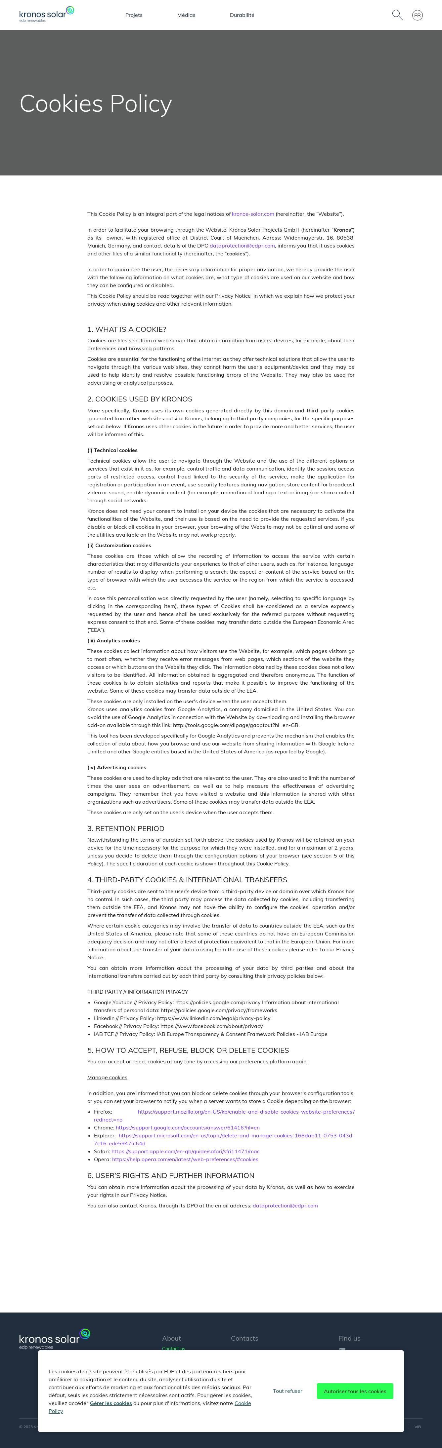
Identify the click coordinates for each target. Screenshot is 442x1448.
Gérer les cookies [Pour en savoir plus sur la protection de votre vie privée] (111, 1403)
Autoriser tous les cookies (355, 1391)
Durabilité (376, 15)
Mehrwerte (333, 15)
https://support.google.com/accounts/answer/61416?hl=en (188, 1127)
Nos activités (160, 15)
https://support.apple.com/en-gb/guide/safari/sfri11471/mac (185, 1151)
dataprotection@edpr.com (242, 245)
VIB (418, 1426)
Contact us (173, 1349)
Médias (293, 15)
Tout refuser (287, 1391)
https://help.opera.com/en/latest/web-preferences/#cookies (185, 1159)
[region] (221, 1391)
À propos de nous (106, 15)
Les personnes (245, 15)
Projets (206, 15)
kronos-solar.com (253, 213)
